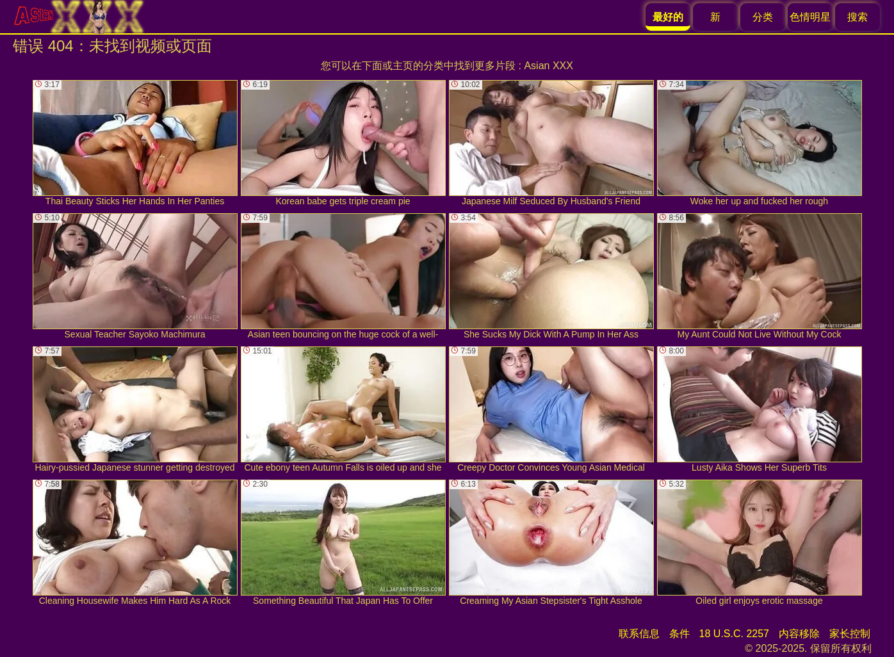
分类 (762, 17)
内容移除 (799, 633)
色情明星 (810, 17)
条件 (679, 633)
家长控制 (849, 633)
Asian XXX (548, 65)
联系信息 (639, 633)
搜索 (857, 17)
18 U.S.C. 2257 (734, 633)
